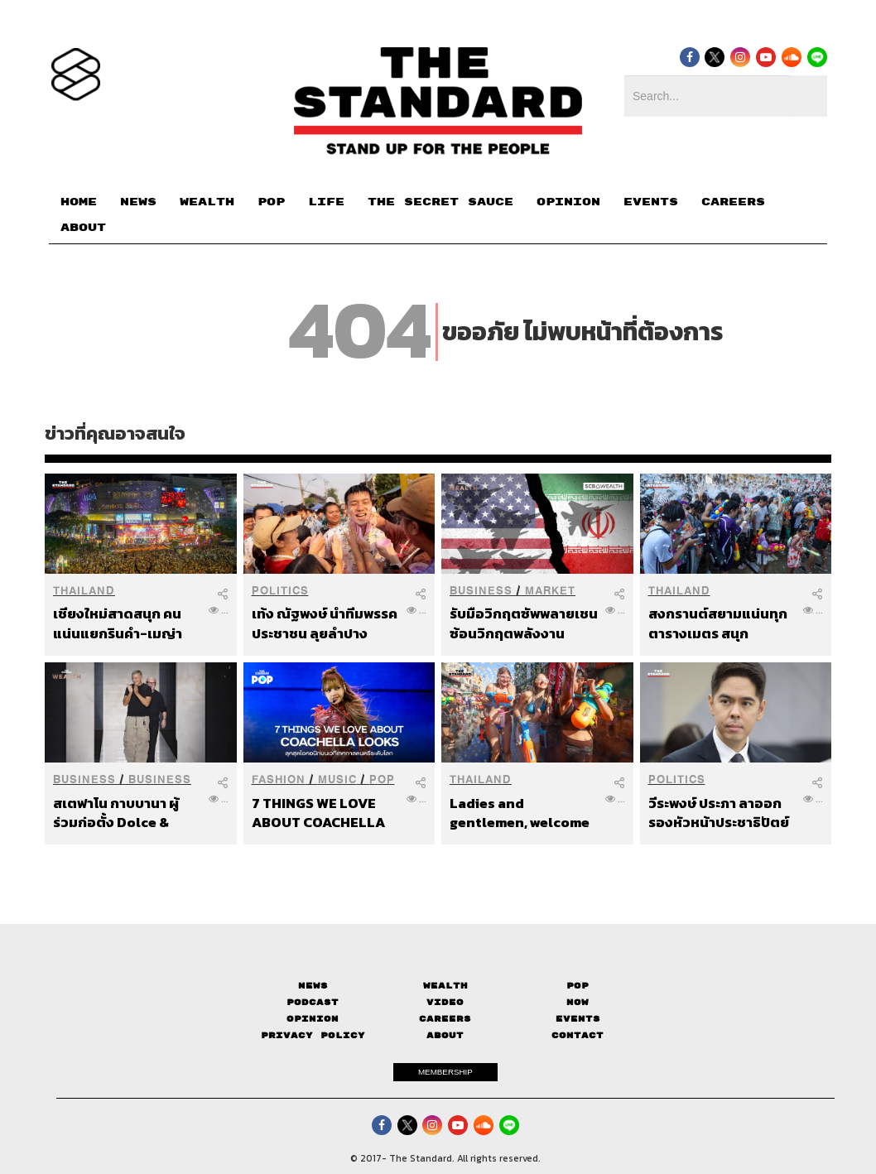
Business (481, 591)
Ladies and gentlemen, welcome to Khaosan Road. (520, 812)
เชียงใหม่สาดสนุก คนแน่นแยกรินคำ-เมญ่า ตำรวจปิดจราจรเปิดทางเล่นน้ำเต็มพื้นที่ (126, 623)
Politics (280, 591)
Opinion (312, 1018)
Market (550, 591)
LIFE (326, 202)
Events (578, 1018)
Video (445, 1002)
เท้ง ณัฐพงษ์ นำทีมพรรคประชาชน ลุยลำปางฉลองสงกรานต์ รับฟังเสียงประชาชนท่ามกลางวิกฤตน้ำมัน (324, 623)
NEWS (138, 202)
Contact (577, 1035)
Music (337, 779)
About (445, 1035)
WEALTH (207, 202)
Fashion (279, 779)
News (313, 985)
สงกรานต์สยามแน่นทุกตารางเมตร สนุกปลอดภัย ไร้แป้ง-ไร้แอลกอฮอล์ (717, 623)
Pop (577, 985)
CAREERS (733, 202)
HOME (78, 202)
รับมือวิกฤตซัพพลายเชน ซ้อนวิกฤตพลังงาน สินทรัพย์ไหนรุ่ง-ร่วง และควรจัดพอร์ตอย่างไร (524, 623)
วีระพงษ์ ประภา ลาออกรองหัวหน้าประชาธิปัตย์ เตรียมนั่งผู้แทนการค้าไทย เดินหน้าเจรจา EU (718, 812)
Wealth (445, 985)
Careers (445, 1018)
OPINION (568, 202)
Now (577, 1002)
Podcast (312, 1002)
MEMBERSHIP (445, 1071)
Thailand (84, 591)
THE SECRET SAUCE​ (440, 202)
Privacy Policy (313, 1035)
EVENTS (650, 202)
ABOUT (83, 227)
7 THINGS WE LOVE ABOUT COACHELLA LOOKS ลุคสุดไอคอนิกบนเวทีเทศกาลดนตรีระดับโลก (326, 812)
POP (271, 202)
